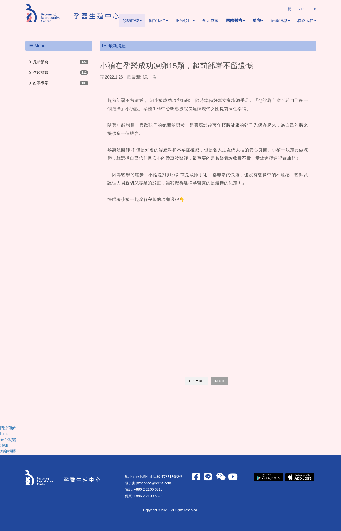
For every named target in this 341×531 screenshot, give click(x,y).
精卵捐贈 (8, 451)
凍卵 (258, 20)
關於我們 (158, 20)
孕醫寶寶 (40, 72)
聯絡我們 (306, 20)
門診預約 (8, 428)
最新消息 (280, 20)
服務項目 (185, 20)
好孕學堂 (40, 83)
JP (301, 9)
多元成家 (210, 20)
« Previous (196, 381)
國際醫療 (235, 20)
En (314, 9)
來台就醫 (8, 439)
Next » (219, 381)
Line (4, 434)
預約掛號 (132, 20)
